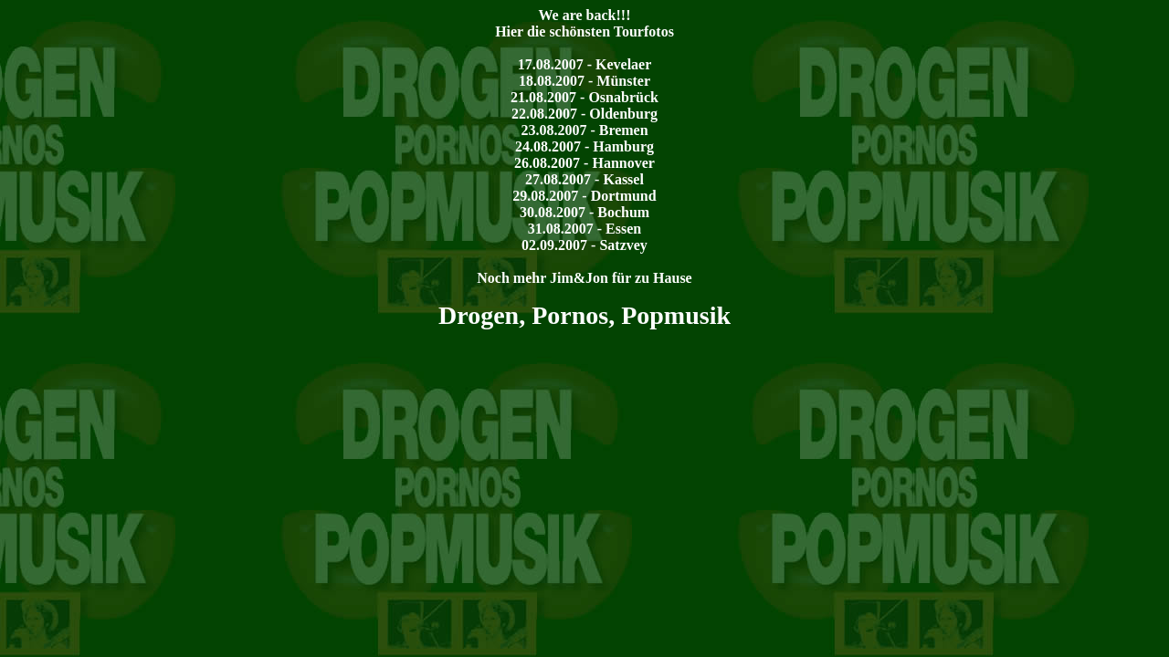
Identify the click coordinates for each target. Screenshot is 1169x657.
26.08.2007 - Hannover (584, 163)
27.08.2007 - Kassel (584, 179)
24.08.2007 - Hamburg (584, 146)
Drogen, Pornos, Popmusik (584, 315)
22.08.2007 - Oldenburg (584, 113)
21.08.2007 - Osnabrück (584, 97)
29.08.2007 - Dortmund (584, 195)
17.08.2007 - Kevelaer (585, 64)
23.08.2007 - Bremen (584, 130)
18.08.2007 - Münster (584, 81)
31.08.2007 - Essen (584, 228)
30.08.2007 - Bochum (584, 212)
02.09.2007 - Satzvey (584, 245)
